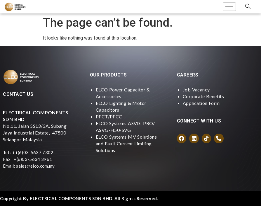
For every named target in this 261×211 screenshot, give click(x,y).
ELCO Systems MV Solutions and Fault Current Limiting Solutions (126, 143)
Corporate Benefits (203, 96)
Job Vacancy (196, 89)
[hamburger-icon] (229, 6)
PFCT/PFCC (109, 116)
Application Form (201, 103)
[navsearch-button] (248, 6)
